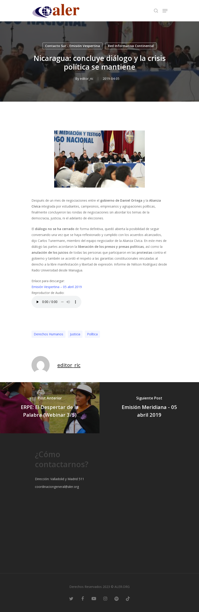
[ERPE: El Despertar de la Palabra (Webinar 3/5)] (50, 407)
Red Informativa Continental (131, 46)
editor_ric (86, 78)
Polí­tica (92, 334)
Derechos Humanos (48, 334)
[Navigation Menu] (165, 10)
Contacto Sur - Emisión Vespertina (72, 46)
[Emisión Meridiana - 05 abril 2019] (149, 407)
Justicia (75, 334)
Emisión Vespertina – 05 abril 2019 (57, 287)
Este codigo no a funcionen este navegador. (56, 302)
